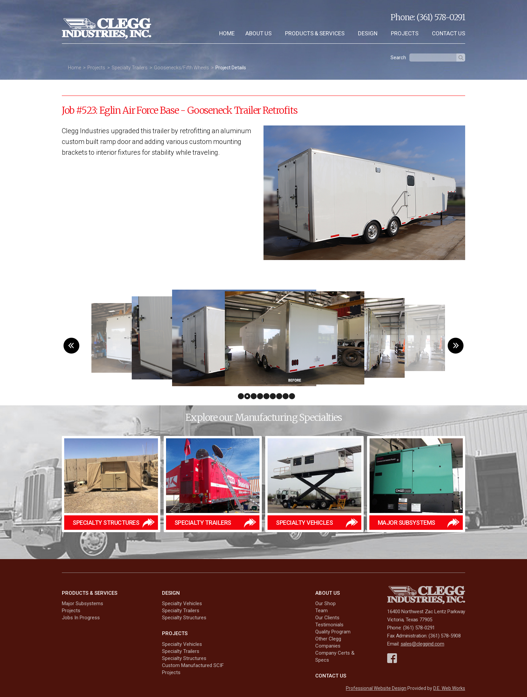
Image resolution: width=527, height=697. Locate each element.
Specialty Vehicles (182, 603)
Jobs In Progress (81, 618)
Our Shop (325, 603)
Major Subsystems (82, 603)
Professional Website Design (376, 688)
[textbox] (432, 57)
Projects (404, 33)
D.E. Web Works (449, 688)
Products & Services (314, 33)
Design (367, 33)
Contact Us (448, 33)
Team (321, 611)
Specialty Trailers (130, 67)
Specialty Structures (184, 618)
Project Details (230, 67)
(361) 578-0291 (440, 17)
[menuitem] (227, 33)
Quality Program (333, 632)
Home (227, 33)
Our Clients (327, 618)
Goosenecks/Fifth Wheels (181, 67)
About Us (258, 33)
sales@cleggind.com (422, 644)
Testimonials (329, 625)
